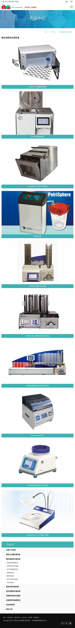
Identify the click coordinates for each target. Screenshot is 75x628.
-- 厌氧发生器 (10, 572)
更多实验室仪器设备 (12, 591)
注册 (71, 1)
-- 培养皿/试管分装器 (12, 566)
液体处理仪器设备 (11, 587)
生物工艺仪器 (10, 550)
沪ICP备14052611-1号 (39, 620)
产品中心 (53, 32)
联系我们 (36, 617)
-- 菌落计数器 (10, 576)
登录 (66, 1)
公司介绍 (24, 617)
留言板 (30, 617)
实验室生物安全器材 (12, 596)
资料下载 (17, 617)
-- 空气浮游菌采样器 (12, 569)
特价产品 (8, 609)
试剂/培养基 (9, 605)
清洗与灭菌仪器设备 (12, 554)
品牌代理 (10, 617)
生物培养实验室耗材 (12, 600)
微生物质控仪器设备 (12, 559)
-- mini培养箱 (10, 582)
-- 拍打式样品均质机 (12, 579)
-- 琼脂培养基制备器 (12, 562)
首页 (45, 32)
